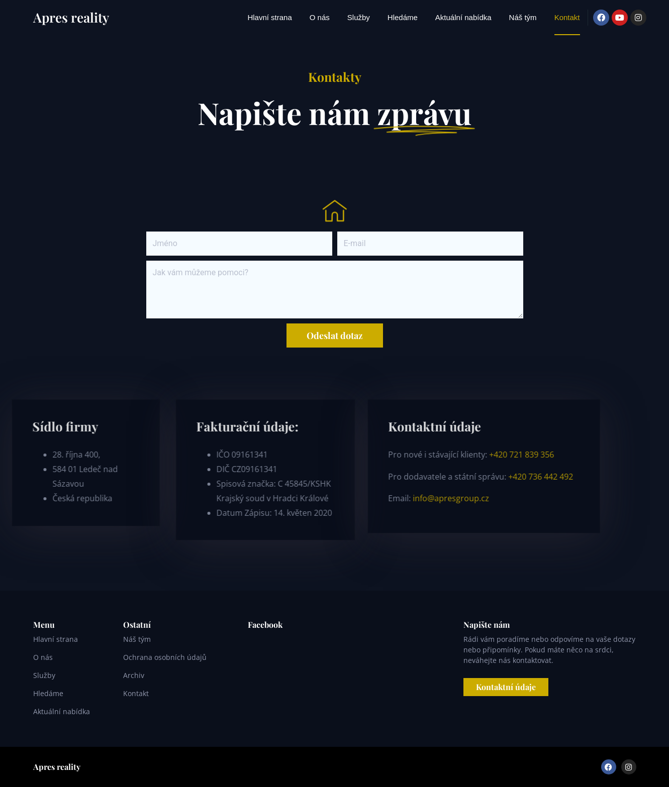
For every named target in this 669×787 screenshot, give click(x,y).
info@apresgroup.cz (306, 498)
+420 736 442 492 (397, 476)
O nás (320, 17)
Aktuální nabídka (463, 17)
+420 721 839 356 (377, 454)
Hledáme (403, 17)
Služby (358, 17)
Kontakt (567, 17)
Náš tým (523, 17)
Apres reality (71, 17)
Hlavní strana (269, 17)
